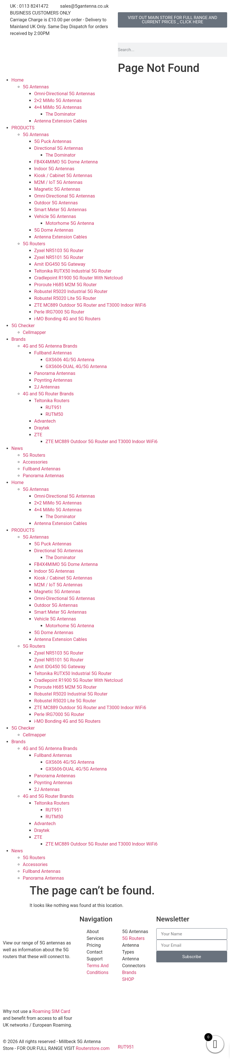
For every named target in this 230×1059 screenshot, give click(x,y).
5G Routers (34, 243)
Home (17, 80)
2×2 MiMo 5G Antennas (58, 100)
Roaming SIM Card (51, 1011)
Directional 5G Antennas (58, 148)
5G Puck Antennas (52, 141)
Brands (18, 339)
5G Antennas (36, 87)
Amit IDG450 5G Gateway (59, 264)
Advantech (45, 421)
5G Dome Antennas (53, 230)
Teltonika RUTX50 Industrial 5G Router (73, 271)
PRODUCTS (22, 127)
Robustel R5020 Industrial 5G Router (71, 291)
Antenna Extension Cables (60, 121)
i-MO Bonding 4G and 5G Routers (67, 318)
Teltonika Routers (51, 400)
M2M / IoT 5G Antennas (58, 182)
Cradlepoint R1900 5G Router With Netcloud (78, 278)
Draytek (42, 428)
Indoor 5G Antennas (54, 168)
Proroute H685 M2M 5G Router (65, 284)
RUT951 (54, 407)
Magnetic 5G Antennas (57, 189)
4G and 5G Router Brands (48, 393)
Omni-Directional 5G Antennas (64, 93)
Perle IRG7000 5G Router (59, 312)
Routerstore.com (93, 1048)
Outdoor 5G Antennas (56, 202)
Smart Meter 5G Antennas (60, 209)
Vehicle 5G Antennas (55, 216)
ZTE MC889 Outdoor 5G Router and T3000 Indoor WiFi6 (90, 305)
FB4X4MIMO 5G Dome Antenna (66, 162)
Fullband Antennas (53, 353)
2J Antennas (46, 387)
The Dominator (61, 114)
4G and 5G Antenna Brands (50, 346)
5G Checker (23, 325)
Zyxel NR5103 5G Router (58, 250)
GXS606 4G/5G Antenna (70, 359)
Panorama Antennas (54, 373)
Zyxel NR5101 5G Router (58, 257)
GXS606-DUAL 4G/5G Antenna (76, 366)
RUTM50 (54, 414)
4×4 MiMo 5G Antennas (58, 107)
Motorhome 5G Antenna (70, 223)
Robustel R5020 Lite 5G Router (65, 298)
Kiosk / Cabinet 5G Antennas (63, 175)
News (17, 448)
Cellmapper (34, 332)
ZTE (38, 434)
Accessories (35, 462)
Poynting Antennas (53, 380)
